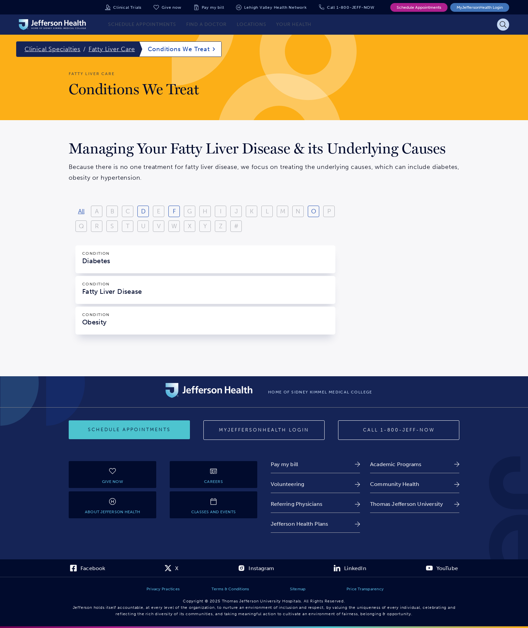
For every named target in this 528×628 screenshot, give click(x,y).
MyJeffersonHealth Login (480, 7)
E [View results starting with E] (158, 211)
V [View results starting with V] (159, 226)
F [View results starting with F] (174, 211)
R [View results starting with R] (97, 226)
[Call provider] (398, 430)
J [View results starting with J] (236, 211)
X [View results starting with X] (190, 226)
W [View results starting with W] (174, 226)
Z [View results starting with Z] (221, 226)
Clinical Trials (127, 7)
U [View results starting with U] (143, 226)
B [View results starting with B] (112, 211)
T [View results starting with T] (128, 226)
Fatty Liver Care (112, 49)
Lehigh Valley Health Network (275, 7)
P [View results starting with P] (329, 211)
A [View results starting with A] (97, 211)
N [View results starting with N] (298, 211)
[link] (315, 464)
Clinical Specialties (52, 49)
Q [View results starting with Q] (81, 226)
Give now (171, 7)
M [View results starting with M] (282, 211)
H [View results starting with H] (205, 211)
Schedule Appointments (419, 7)
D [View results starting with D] (143, 211)
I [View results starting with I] (221, 211)
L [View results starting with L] (267, 211)
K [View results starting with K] (252, 211)
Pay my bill (213, 7)
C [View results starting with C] (128, 211)
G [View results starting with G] (189, 211)
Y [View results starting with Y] (205, 226)
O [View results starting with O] (313, 211)
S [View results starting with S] (112, 226)
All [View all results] (81, 211)
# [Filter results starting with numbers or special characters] (236, 226)
